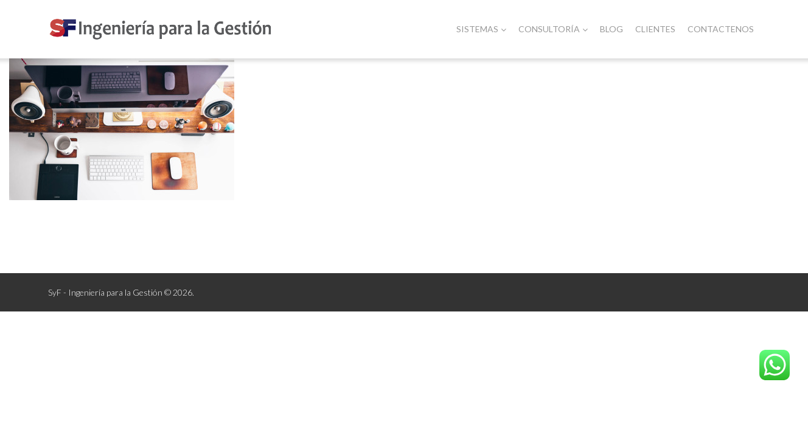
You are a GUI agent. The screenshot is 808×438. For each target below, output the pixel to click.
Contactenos (721, 29)
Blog (611, 29)
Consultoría (553, 29)
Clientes (655, 29)
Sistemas (481, 29)
